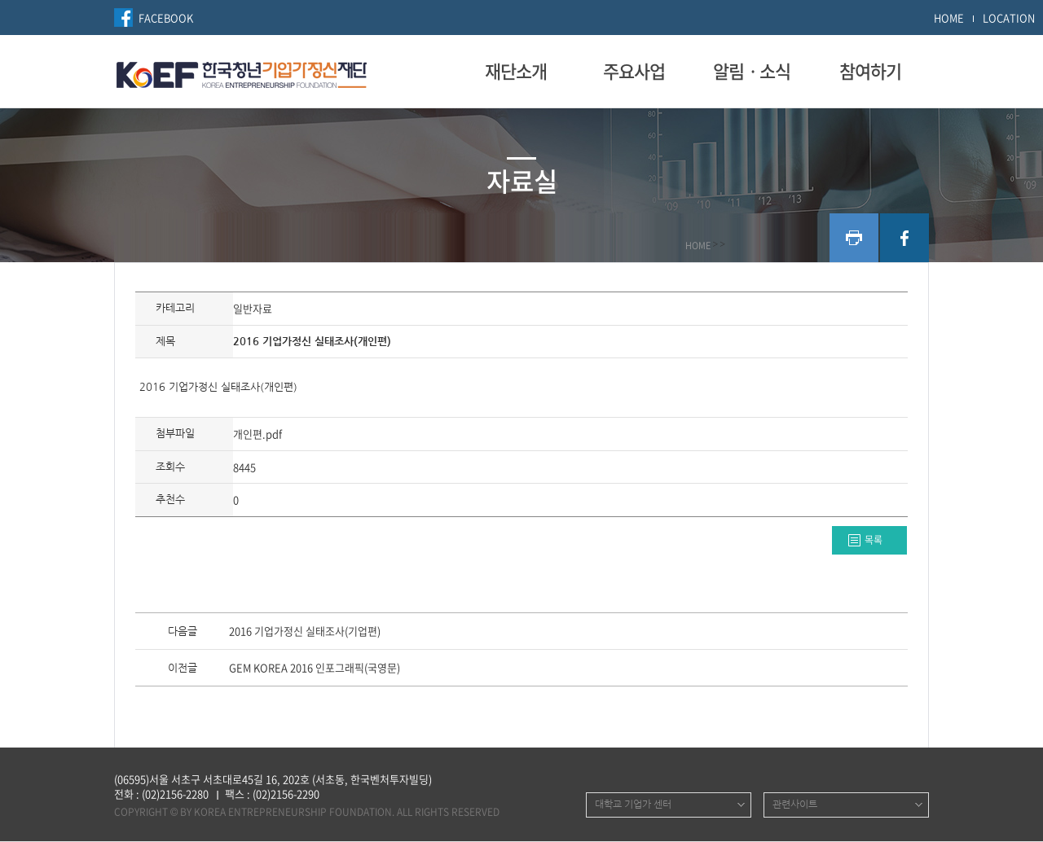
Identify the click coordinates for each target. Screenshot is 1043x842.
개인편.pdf (257, 433)
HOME (949, 17)
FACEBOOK (166, 17)
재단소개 (516, 71)
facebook (904, 237)
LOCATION (1009, 17)
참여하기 (870, 71)
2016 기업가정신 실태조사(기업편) (305, 631)
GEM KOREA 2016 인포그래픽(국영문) (314, 668)
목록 (873, 540)
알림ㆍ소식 (751, 71)
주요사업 (634, 71)
